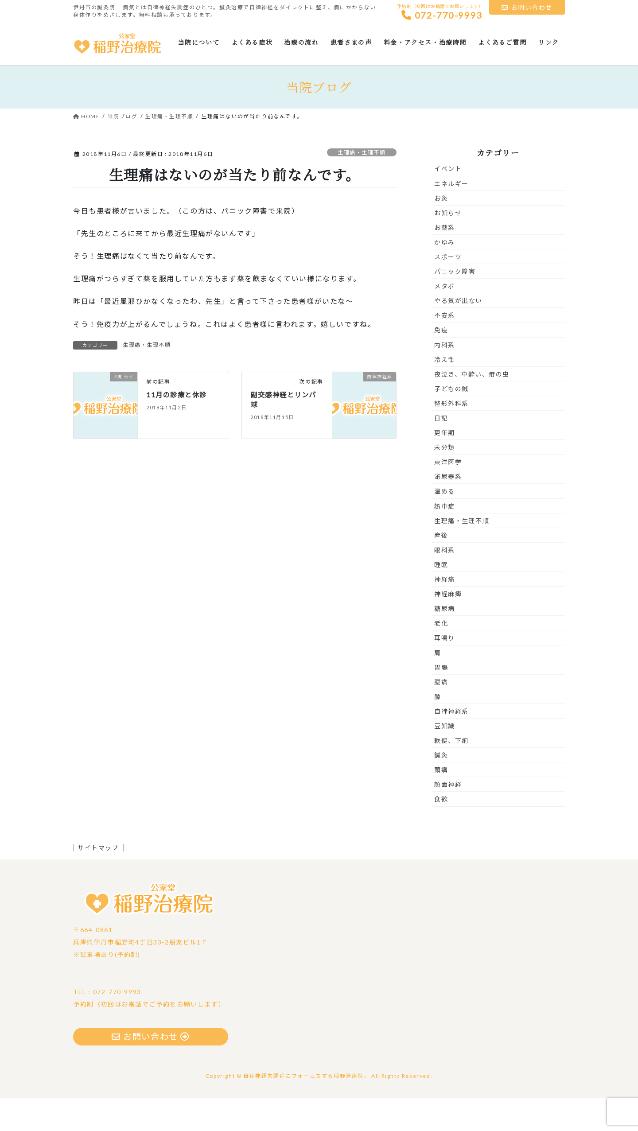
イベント (448, 201)
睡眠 (441, 597)
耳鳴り (444, 670)
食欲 (441, 832)
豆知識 (444, 758)
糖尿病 (444, 641)
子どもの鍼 (451, 421)
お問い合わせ (527, 7)
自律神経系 (451, 744)
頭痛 (441, 802)
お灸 (441, 231)
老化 (441, 656)
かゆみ (444, 275)
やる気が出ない (458, 333)
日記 (441, 451)
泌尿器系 (448, 509)
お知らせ (448, 245)
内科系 (444, 377)
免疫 (441, 362)
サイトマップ (100, 880)
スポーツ (448, 289)
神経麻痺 (448, 626)
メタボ (444, 319)
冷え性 (444, 392)
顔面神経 (448, 817)
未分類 (444, 480)
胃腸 (441, 700)
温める (444, 524)
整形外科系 (451, 436)
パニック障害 (455, 304)
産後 (441, 568)
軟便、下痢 (451, 773)
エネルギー (451, 216)
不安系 (444, 348)
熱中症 (444, 539)
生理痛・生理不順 (359, 185)
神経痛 (444, 612)
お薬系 (444, 260)
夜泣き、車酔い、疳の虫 (472, 407)
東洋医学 (448, 494)
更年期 (444, 465)
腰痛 (441, 715)
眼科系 (444, 583)
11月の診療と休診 (178, 427)
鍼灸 (441, 788)
